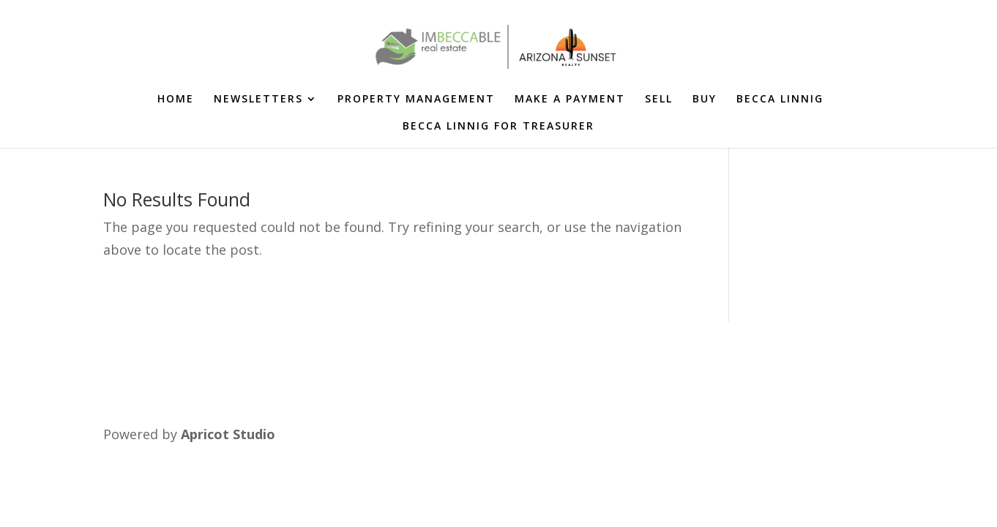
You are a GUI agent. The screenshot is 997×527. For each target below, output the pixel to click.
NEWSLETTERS (258, 99)
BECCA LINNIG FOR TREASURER (498, 126)
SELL (659, 99)
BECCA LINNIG (780, 99)
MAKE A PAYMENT (570, 99)
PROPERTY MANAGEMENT (416, 99)
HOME (175, 99)
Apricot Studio (228, 434)
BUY (704, 99)
